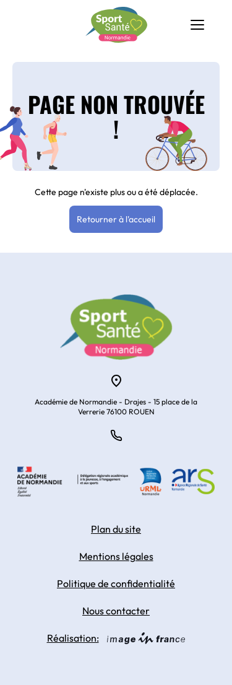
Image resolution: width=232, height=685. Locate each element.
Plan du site (116, 529)
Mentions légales (116, 556)
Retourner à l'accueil (116, 219)
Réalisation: (116, 638)
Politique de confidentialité (116, 583)
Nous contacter (116, 610)
